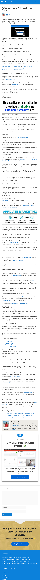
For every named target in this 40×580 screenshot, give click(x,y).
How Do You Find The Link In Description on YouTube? (15, 561)
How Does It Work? (28, 66)
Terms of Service (6, 577)
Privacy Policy (5, 572)
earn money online (10, 79)
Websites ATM (22, 159)
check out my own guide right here (19, 303)
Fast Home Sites (9, 345)
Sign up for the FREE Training (19, 477)
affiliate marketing (26, 257)
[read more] (12, 429)
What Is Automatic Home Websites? (11, 66)
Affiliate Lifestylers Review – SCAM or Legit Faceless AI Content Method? (19, 563)
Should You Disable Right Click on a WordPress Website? (16, 557)
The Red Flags (20, 68)
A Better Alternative (18, 69)
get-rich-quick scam (23, 137)
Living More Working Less (8, 2)
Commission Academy (17, 260)
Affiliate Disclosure (7, 574)
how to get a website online (14, 242)
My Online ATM (31, 159)
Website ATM (8, 341)
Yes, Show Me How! (20, 544)
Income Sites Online (13, 161)
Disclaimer (5, 575)
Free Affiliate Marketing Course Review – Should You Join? (16, 559)
